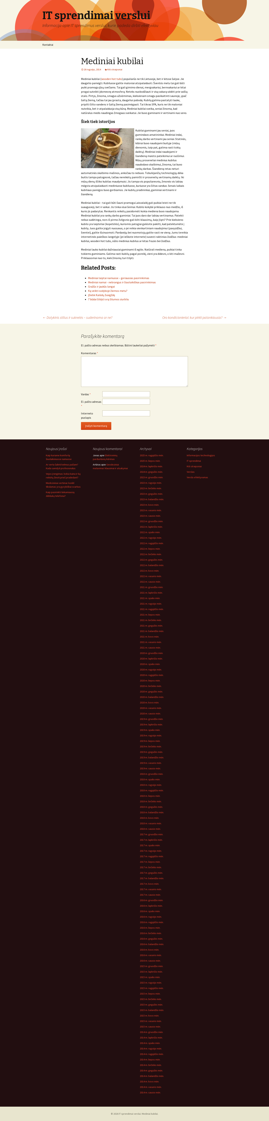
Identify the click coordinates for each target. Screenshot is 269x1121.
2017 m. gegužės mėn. (151, 872)
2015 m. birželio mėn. (151, 999)
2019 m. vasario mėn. (151, 763)
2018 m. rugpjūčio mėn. (152, 790)
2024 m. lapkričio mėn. (151, 466)
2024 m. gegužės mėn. (151, 471)
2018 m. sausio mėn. (150, 828)
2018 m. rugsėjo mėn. (151, 784)
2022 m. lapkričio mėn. (151, 526)
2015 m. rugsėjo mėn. (151, 982)
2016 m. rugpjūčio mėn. (152, 922)
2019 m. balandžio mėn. (152, 757)
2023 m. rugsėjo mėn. (151, 482)
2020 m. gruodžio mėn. (151, 653)
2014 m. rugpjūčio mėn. (152, 1054)
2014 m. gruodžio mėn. (151, 1032)
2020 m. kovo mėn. (149, 702)
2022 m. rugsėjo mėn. (151, 537)
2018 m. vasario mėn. (151, 823)
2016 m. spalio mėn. (150, 911)
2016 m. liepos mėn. (150, 927)
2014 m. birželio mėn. (151, 1065)
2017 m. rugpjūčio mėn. (152, 856)
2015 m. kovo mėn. (149, 1015)
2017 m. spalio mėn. (150, 845)
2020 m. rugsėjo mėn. (151, 669)
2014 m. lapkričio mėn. (151, 1037)
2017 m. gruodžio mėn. (151, 834)
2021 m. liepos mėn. (150, 614)
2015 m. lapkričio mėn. (151, 971)
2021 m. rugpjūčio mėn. (152, 609)
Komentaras (89, 353)
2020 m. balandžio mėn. (152, 697)
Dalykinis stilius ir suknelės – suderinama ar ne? (77, 317)
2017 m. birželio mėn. (151, 867)
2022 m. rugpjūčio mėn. (152, 543)
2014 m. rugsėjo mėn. (151, 1048)
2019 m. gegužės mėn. (151, 752)
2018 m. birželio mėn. (151, 801)
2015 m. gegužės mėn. (151, 1004)
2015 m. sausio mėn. (150, 1026)
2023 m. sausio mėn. (150, 515)
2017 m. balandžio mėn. (152, 878)
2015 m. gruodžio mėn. (151, 966)
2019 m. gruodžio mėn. (151, 719)
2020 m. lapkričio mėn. (151, 658)
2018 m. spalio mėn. (150, 779)
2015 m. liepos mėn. (150, 993)
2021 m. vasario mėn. (151, 642)
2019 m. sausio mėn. (150, 768)
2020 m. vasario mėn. (151, 708)
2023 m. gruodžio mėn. (151, 477)
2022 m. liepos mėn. (150, 548)
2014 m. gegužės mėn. (151, 1070)
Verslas (191, 471)
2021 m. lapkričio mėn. (151, 592)
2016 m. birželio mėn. (151, 933)
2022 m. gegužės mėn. (151, 559)
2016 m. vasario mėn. (151, 955)
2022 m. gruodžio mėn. (151, 521)
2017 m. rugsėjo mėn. (151, 850)
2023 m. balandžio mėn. (152, 499)
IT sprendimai (194, 460)
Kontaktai (47, 44)
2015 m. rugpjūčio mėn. (152, 988)
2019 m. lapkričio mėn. (151, 724)
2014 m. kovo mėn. (149, 1081)
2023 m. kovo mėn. (149, 504)
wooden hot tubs (111, 79)
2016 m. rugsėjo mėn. (151, 916)
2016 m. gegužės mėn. (151, 938)
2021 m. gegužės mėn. (151, 625)
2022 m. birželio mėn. (151, 554)
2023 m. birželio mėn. (151, 488)
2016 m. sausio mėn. (150, 960)
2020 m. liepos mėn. (150, 680)
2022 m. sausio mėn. (150, 581)
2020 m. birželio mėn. (151, 686)
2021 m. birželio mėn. (151, 620)
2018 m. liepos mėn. (150, 795)
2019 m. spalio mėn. (150, 730)
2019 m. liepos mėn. (150, 741)
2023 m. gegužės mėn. (151, 493)
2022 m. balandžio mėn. (152, 565)
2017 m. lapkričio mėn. (151, 839)
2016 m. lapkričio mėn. (151, 905)
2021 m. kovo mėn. (149, 636)
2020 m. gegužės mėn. (151, 691)
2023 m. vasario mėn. (151, 510)
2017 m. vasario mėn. (151, 889)
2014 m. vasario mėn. (151, 1087)
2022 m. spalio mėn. (150, 532)
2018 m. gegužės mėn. (151, 806)
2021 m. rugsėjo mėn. (151, 603)
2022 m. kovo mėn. (149, 570)
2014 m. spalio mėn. (150, 1043)
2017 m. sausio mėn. (150, 894)
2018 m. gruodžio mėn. (151, 774)
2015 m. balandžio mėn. (152, 1010)
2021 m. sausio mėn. (150, 647)
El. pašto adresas (91, 404)
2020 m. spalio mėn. (150, 664)
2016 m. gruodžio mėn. (151, 900)
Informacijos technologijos (201, 455)
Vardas (86, 394)
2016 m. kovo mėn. (149, 949)
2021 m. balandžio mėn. (152, 631)
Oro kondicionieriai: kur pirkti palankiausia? (194, 317)
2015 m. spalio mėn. (150, 977)
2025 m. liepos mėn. (150, 460)
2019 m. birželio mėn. (151, 746)
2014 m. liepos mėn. (150, 1059)
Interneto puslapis (87, 415)
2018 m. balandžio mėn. (152, 812)
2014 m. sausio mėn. (150, 1092)
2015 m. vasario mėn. (151, 1021)
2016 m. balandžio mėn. (152, 944)
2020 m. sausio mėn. (150, 713)
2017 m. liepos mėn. (150, 861)
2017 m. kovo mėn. (149, 883)
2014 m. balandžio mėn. (152, 1076)
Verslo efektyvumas (197, 477)
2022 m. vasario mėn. (151, 576)
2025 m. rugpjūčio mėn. (152, 455)
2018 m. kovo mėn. (149, 817)
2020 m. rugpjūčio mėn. (152, 675)
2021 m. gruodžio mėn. (151, 587)
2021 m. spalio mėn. (150, 598)
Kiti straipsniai (114, 69)
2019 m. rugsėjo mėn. (151, 735)
